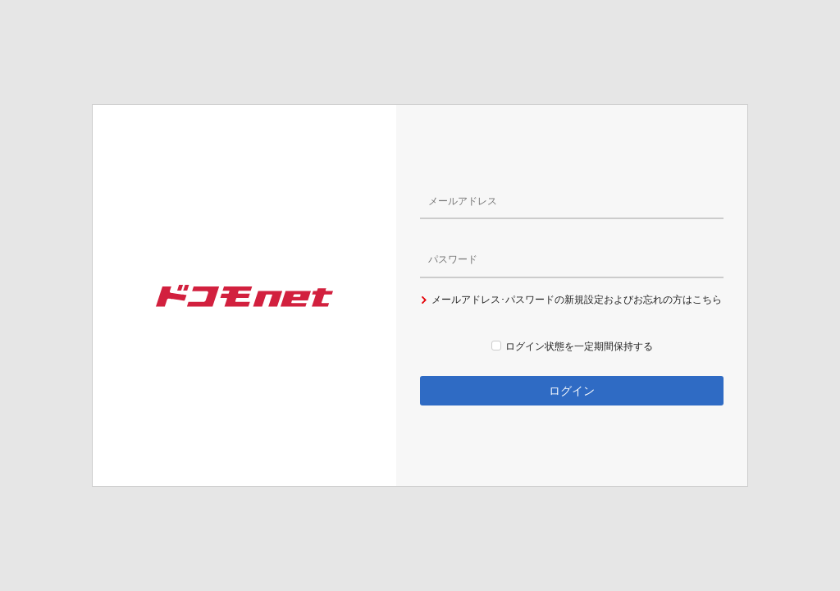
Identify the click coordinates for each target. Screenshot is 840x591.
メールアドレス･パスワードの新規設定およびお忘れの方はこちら (571, 299)
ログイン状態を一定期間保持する (572, 346)
